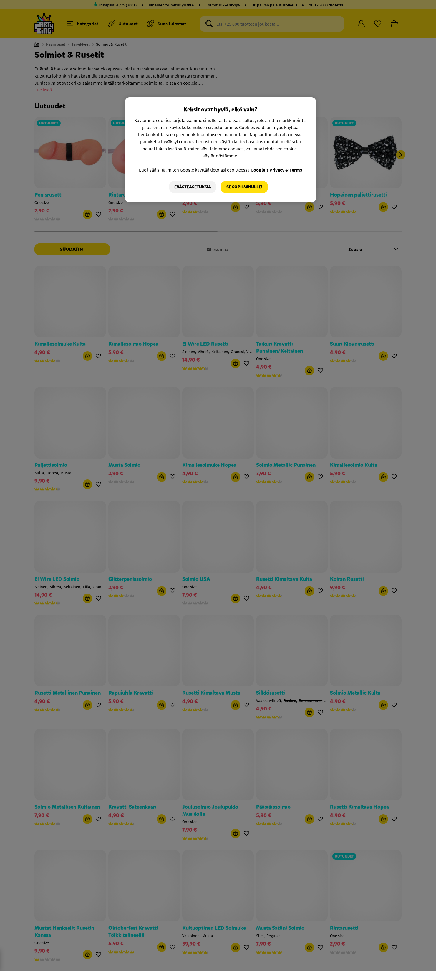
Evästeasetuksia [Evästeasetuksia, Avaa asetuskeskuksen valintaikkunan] (192, 187)
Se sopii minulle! (244, 187)
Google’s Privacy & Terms (276, 170)
